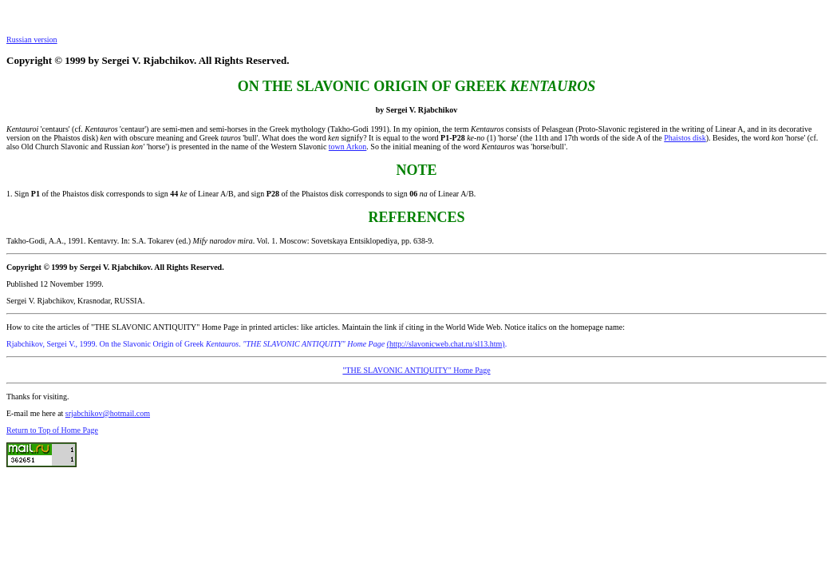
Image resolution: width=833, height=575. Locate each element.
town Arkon (348, 146)
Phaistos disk (685, 137)
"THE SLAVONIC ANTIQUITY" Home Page (416, 370)
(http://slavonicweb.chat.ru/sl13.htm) (446, 343)
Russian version (31, 39)
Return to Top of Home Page (52, 430)
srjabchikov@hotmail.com (107, 413)
